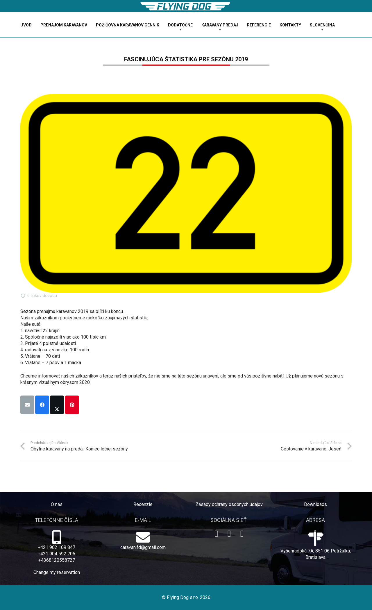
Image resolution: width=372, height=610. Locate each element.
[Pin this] (72, 405)
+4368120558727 (56, 560)
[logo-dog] (186, 6)
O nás (56, 504)
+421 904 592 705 (56, 554)
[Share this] (42, 405)
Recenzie (143, 504)
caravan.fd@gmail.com (143, 547)
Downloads (315, 504)
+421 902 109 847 (56, 547)
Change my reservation (56, 572)
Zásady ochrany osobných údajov (229, 504)
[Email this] (27, 405)
